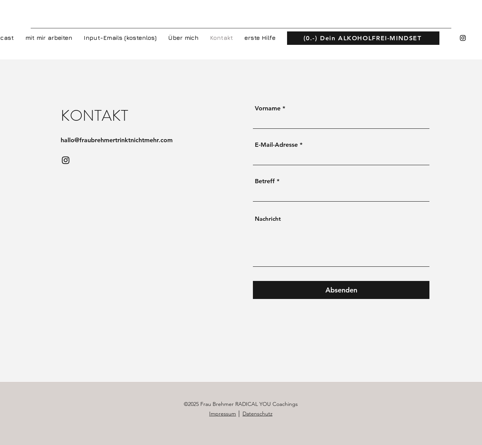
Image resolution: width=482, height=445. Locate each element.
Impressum (222, 413)
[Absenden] (341, 290)
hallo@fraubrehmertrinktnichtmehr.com (117, 140)
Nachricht (268, 219)
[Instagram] (463, 38)
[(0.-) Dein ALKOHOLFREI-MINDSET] (363, 38)
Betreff (265, 181)
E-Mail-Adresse (276, 145)
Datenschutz (257, 413)
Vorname (268, 108)
